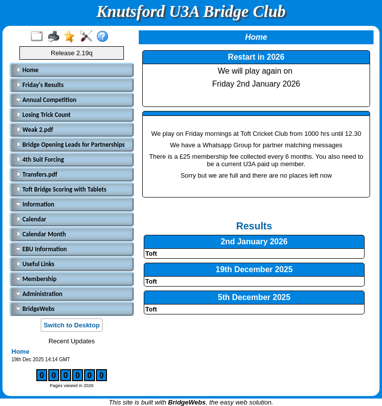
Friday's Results (40, 85)
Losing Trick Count (43, 114)
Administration (39, 294)
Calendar (31, 219)
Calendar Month (41, 234)
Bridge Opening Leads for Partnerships (70, 144)
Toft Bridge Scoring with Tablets (61, 189)
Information (35, 204)
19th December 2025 (254, 269)
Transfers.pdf (36, 174)
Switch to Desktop (72, 325)
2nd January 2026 (254, 241)
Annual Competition (46, 99)
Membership (36, 279)
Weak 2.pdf (34, 129)
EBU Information (41, 249)
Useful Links (35, 264)
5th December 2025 (254, 297)
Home (27, 70)
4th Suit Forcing (40, 159)
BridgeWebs (35, 308)
